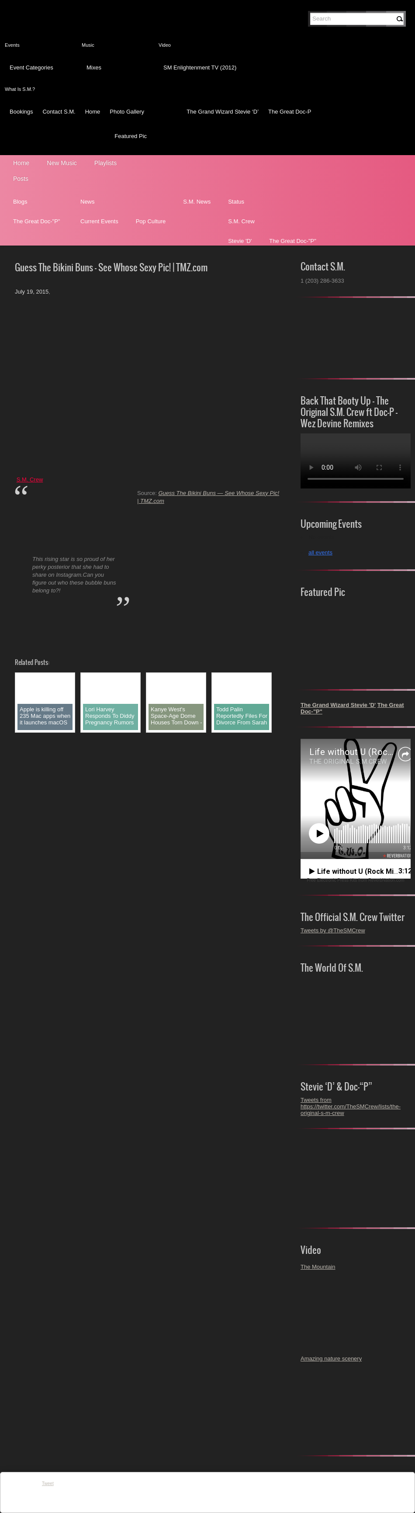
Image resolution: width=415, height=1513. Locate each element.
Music (88, 45)
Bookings (21, 111)
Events (12, 45)
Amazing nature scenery (331, 1358)
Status (236, 201)
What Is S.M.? (20, 89)
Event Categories (31, 67)
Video (165, 45)
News (87, 201)
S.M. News (197, 201)
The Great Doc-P (289, 111)
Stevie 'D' (240, 241)
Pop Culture (151, 221)
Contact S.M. (58, 111)
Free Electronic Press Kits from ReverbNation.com (355, 880)
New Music (61, 162)
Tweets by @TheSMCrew (333, 930)
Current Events (99, 221)
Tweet (48, 1483)
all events (320, 552)
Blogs (20, 201)
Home (92, 111)
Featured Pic (130, 136)
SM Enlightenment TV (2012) (199, 67)
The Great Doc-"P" (36, 221)
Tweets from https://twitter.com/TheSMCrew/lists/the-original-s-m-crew (351, 1106)
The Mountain (318, 1267)
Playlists (105, 162)
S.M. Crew (241, 221)
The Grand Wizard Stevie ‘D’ (223, 111)
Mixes (93, 67)
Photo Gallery (127, 111)
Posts (20, 178)
